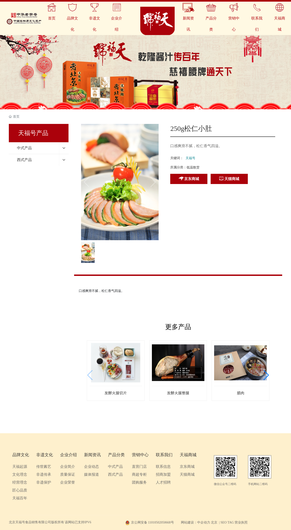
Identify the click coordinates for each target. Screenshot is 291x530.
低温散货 (192, 167)
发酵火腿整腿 (178, 393)
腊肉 (240, 393)
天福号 (190, 158)
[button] (266, 375)
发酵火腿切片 (116, 393)
